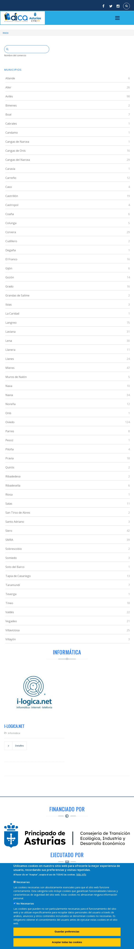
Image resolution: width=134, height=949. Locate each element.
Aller (8, 87)
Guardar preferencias (67, 931)
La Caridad (12, 313)
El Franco (11, 259)
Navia (9, 395)
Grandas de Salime (17, 295)
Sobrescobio (13, 549)
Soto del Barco (14, 567)
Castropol (11, 205)
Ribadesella (12, 485)
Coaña (9, 214)
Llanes (9, 359)
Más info (81, 874)
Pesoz (9, 440)
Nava (8, 386)
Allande (10, 78)
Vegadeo (11, 621)
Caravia (10, 169)
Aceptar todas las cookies (67, 942)
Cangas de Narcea (17, 142)
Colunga (10, 223)
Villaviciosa (12, 630)
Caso (8, 187)
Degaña (10, 250)
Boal (8, 114)
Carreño (10, 178)
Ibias (8, 304)
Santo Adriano (14, 522)
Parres (9, 431)
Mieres (9, 368)
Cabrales (11, 123)
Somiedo (11, 558)
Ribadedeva (12, 476)
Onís (8, 413)
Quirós (9, 467)
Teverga (10, 594)
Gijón (8, 268)
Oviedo (9, 422)
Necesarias (23, 882)
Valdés (9, 612)
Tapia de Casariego (18, 576)
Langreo (11, 323)
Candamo (11, 133)
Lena (8, 341)
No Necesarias (25, 903)
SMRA (9, 540)
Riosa (9, 494)
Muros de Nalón (16, 377)
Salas (8, 503)
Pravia (9, 458)
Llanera (10, 350)
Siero (8, 531)
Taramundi (12, 585)
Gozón (9, 277)
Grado (9, 286)
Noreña (10, 404)
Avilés (9, 96)
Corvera (10, 232)
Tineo (9, 603)
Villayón (10, 639)
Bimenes (11, 105)
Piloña (9, 449)
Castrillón (11, 196)
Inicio (6, 32)
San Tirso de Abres (17, 513)
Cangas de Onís (15, 151)
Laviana (10, 332)
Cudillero (11, 241)
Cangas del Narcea (17, 160)
